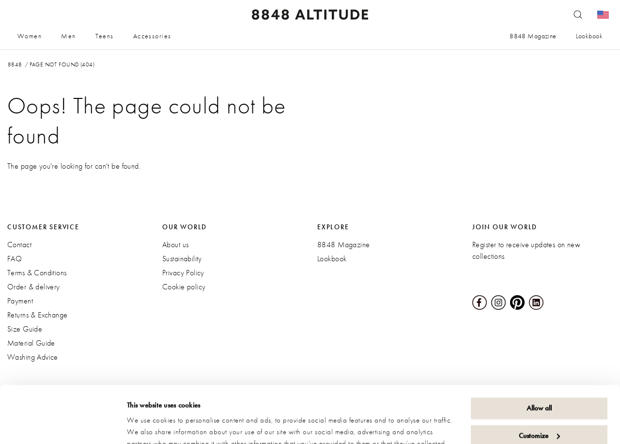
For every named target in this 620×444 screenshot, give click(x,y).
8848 (15, 64)
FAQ (14, 259)
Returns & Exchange (37, 315)
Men (68, 36)
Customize (539, 378)
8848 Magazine (533, 36)
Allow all (539, 351)
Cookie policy (183, 287)
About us (175, 244)
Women (29, 36)
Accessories (152, 36)
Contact (19, 244)
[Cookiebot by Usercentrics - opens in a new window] (62, 425)
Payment (20, 301)
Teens (104, 36)
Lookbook (589, 36)
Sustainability (182, 259)
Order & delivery (33, 287)
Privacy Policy (183, 273)
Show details (145, 425)
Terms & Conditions (37, 273)
